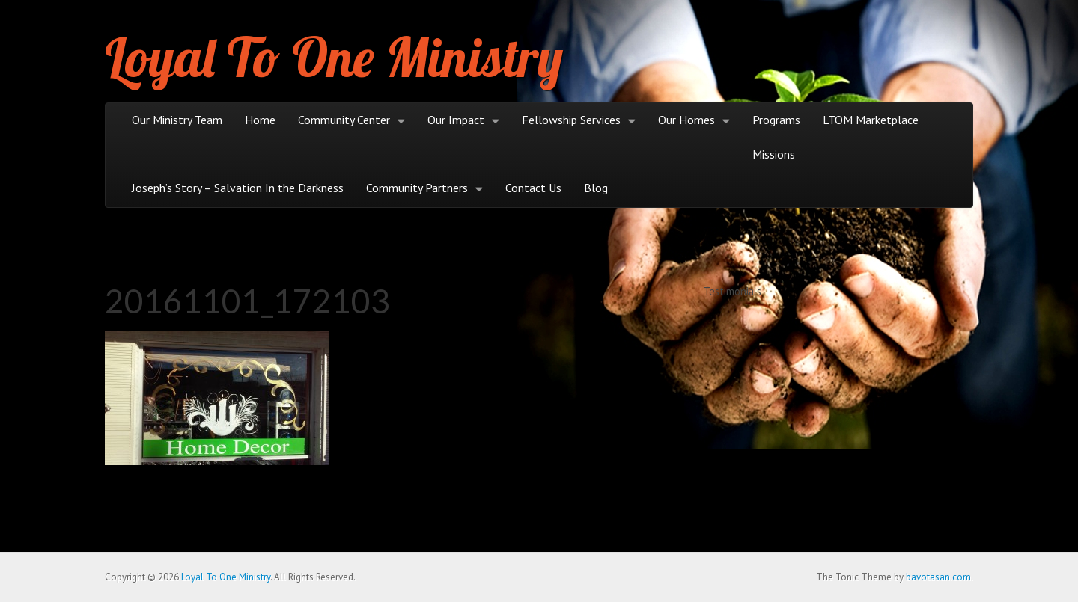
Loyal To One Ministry (334, 56)
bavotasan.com (938, 577)
